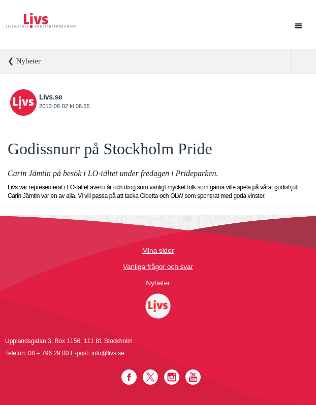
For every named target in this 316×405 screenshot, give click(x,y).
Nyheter (158, 283)
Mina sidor (158, 250)
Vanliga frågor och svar (158, 267)
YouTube (193, 377)
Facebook (129, 377)
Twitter (150, 377)
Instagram (171, 377)
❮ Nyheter (24, 61)
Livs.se (50, 97)
